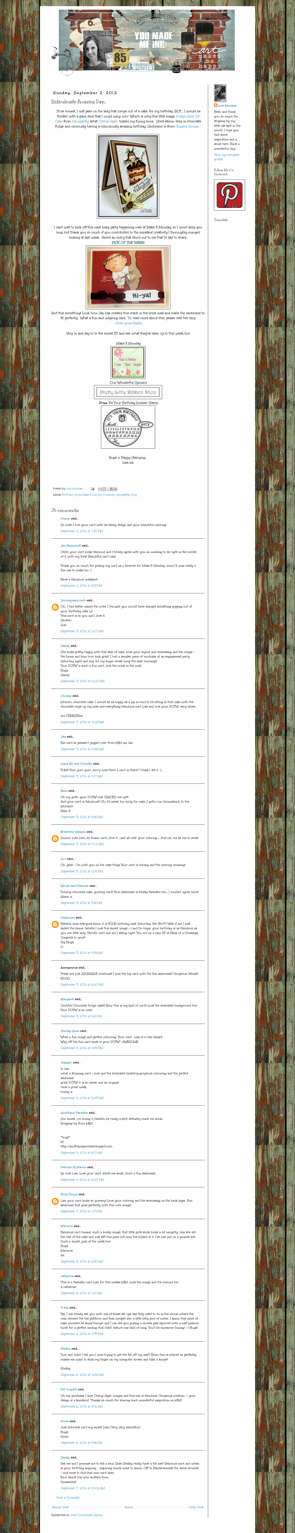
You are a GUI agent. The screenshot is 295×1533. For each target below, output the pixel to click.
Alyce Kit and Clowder (76, 764)
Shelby (65, 1349)
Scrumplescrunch (73, 600)
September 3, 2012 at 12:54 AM (82, 749)
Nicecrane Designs (73, 832)
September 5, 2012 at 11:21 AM (81, 1293)
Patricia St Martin (73, 1167)
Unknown (68, 918)
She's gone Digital (129, 323)
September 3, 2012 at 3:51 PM (81, 903)
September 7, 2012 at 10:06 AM (83, 1488)
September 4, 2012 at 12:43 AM (82, 1098)
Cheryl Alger (108, 121)
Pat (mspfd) (69, 1389)
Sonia (65, 1421)
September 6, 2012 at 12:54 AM (82, 1375)
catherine (67, 1276)
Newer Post (60, 1507)
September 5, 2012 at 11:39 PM (82, 1334)
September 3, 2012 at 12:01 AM (82, 631)
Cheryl (65, 519)
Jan (64, 737)
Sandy (65, 646)
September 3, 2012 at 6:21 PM (81, 1016)
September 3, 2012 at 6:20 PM (82, 985)
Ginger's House (187, 126)
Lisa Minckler (227, 106)
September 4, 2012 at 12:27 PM (82, 1180)
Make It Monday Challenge (98, 494)
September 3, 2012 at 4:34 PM (82, 953)
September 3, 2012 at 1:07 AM (82, 776)
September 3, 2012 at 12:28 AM (82, 722)
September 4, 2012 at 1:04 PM (81, 1211)
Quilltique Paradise (74, 1113)
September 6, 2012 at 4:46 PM (82, 1443)
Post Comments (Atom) (87, 1515)
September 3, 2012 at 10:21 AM (82, 844)
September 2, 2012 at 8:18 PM (81, 586)
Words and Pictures (74, 886)
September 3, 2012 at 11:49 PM (82, 1048)
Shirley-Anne (70, 1031)
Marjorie (67, 1226)
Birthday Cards (71, 494)
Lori (63, 859)
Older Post (196, 1507)
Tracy (65, 1308)
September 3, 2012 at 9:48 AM (82, 817)
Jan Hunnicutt (71, 546)
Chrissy (66, 696)
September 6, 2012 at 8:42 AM (82, 1406)
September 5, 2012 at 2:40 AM (82, 1261)
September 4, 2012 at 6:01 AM (81, 1153)
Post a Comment (68, 1498)
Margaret (67, 999)
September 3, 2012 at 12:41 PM (82, 871)
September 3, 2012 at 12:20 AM (82, 681)
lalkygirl (66, 1062)
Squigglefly (80, 121)
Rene (64, 791)
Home (129, 1507)
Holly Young (69, 1194)
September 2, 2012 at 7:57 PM (82, 531)
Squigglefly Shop (126, 494)
